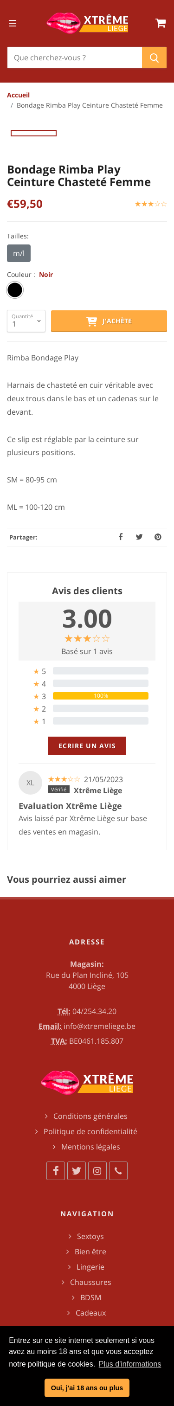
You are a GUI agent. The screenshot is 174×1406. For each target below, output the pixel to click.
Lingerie (90, 1267)
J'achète (109, 321)
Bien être (90, 1251)
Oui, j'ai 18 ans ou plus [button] (87, 1388)
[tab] (87, 671)
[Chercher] (74, 57)
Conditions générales (90, 1116)
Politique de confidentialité (90, 1131)
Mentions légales (90, 1147)
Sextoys (90, 1236)
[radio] (14, 290)
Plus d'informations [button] (130, 1364)
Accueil (18, 94)
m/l (19, 253)
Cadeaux (91, 1313)
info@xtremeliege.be (99, 1026)
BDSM (90, 1297)
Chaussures (90, 1282)
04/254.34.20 (94, 1011)
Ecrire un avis (87, 745)
